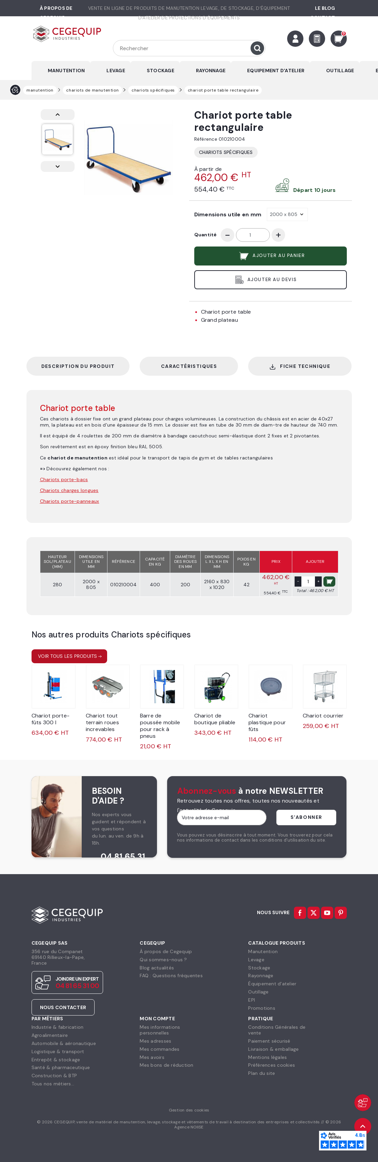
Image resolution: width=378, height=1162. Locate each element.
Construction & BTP (54, 1075)
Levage (256, 960)
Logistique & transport (58, 1051)
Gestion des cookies (189, 1110)
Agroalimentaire (50, 1035)
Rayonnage (260, 975)
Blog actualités (157, 968)
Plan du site (261, 1073)
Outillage (258, 992)
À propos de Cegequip (166, 951)
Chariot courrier (323, 715)
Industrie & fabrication (58, 1027)
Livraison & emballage (273, 1049)
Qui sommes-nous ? (163, 960)
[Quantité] (253, 235)
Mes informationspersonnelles (160, 1030)
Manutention (263, 951)
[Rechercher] (189, 48)
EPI (251, 1000)
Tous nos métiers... (53, 1084)
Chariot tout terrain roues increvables (102, 722)
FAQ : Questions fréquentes (171, 975)
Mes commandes (159, 1049)
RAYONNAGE (210, 70)
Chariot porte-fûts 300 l (51, 719)
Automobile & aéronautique (64, 1043)
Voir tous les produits (67, 656)
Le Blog (325, 8)
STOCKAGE (160, 70)
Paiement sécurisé (269, 1041)
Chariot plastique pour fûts (267, 722)
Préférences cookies (271, 1065)
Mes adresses (155, 1041)
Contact (322, 18)
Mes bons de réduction (166, 1065)
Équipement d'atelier (272, 984)
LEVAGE (115, 70)
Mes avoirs (152, 1057)
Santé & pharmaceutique (61, 1067)
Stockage (259, 968)
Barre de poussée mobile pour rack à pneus (160, 726)
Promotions (261, 1008)
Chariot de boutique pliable (215, 719)
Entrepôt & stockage (56, 1060)
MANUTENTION (66, 70)
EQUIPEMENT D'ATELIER (275, 70)
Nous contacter (63, 1007)
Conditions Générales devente (276, 1030)
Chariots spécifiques (226, 152)
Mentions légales (267, 1057)
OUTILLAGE (340, 70)
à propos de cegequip (56, 13)
